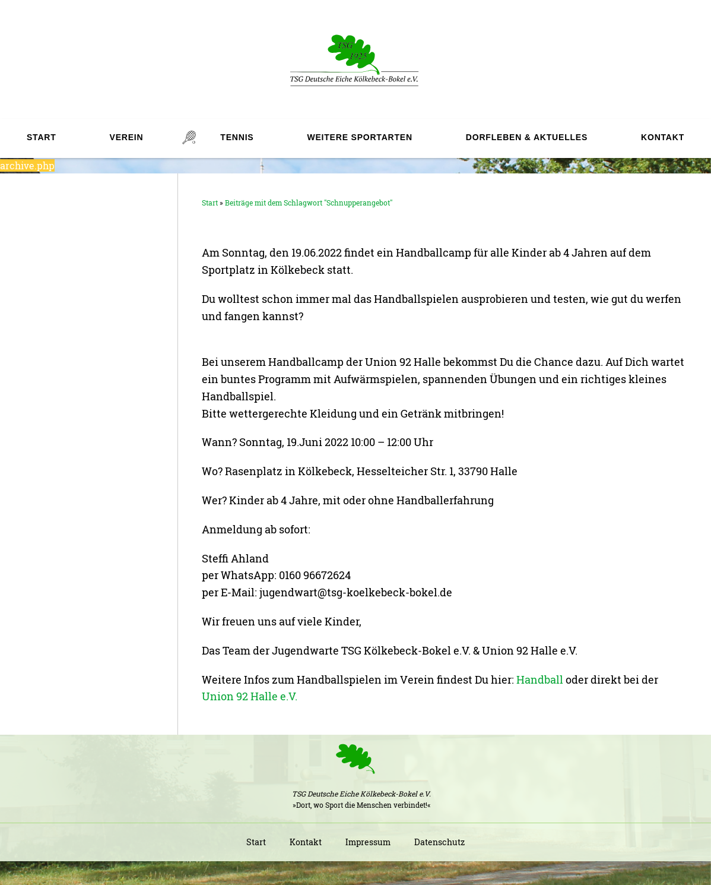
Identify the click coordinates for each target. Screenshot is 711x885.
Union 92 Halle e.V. (249, 696)
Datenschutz (439, 842)
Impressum (368, 842)
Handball (539, 679)
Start (41, 137)
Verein (127, 137)
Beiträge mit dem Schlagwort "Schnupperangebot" (308, 202)
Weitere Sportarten (359, 137)
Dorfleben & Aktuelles (527, 137)
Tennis (236, 137)
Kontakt (662, 137)
